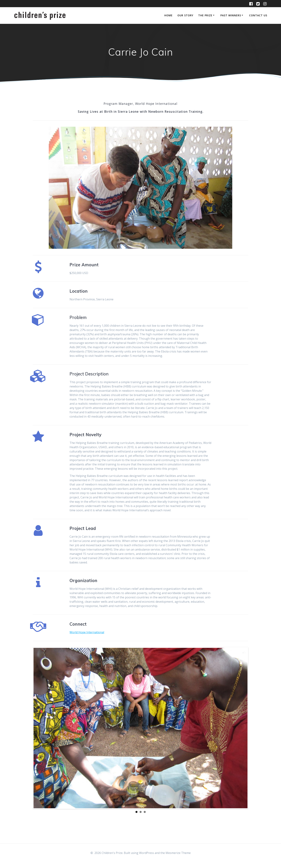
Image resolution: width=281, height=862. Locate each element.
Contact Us (258, 15)
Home (168, 15)
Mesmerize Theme (178, 853)
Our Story (185, 15)
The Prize (205, 15)
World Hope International (87, 632)
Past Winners (230, 15)
